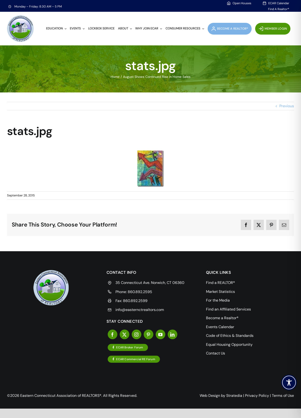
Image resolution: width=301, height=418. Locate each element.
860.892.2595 (140, 291)
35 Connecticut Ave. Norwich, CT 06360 (149, 282)
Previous (286, 106)
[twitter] (124, 334)
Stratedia (234, 395)
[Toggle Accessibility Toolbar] (289, 382)
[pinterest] (148, 334)
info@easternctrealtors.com (139, 309)
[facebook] (112, 334)
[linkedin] (172, 334)
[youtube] (160, 334)
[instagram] (136, 334)
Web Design (210, 395)
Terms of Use (283, 395)
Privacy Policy (257, 395)
